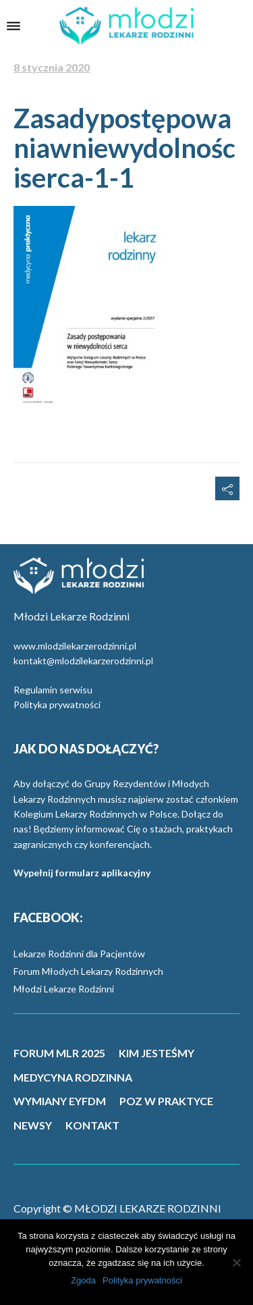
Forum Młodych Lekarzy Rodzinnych (88, 971)
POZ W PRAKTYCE (166, 1100)
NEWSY (32, 1125)
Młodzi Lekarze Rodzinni (63, 988)
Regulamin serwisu (52, 689)
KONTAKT (92, 1125)
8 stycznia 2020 (51, 67)
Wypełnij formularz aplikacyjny (81, 872)
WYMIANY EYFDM (59, 1100)
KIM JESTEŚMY (156, 1052)
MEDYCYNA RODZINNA (72, 1077)
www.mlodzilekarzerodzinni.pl (74, 645)
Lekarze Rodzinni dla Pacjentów (79, 953)
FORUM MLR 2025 (59, 1052)
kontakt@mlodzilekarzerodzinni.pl (83, 660)
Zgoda (83, 1280)
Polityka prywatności (57, 704)
